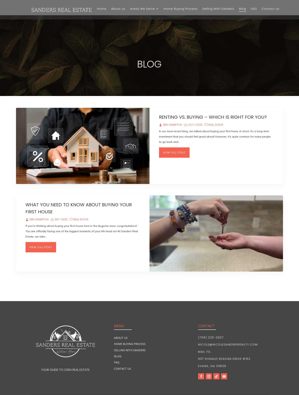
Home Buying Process (129, 328)
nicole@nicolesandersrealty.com (228, 329)
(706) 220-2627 (211, 322)
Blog (117, 341)
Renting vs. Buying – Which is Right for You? (213, 102)
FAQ (116, 347)
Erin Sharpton (172, 109)
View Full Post (174, 137)
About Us (121, 322)
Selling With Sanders (129, 335)
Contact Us (122, 353)
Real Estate (215, 109)
